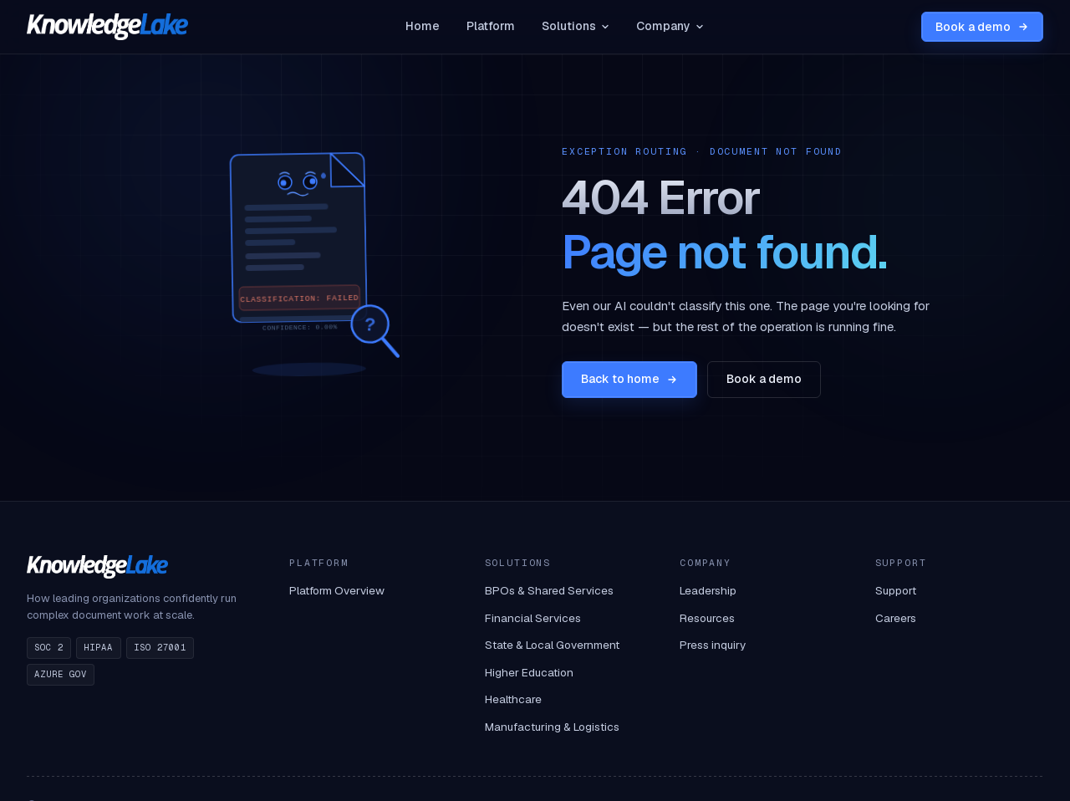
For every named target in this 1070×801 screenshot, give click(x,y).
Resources (707, 617)
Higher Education (529, 672)
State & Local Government (552, 644)
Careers (895, 617)
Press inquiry (713, 644)
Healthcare (513, 699)
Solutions (575, 25)
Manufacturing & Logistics (552, 726)
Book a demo (982, 26)
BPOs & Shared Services (549, 590)
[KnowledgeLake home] (107, 26)
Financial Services (533, 617)
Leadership (708, 590)
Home (422, 25)
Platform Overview (337, 590)
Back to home (629, 378)
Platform (490, 25)
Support (895, 590)
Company (670, 25)
